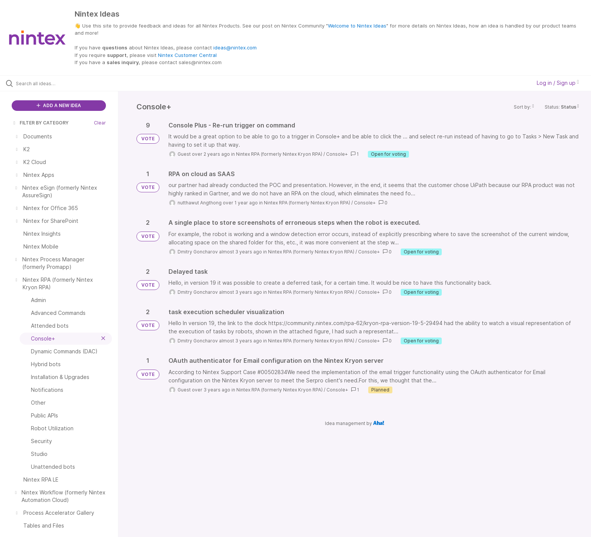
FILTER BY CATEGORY (40, 123)
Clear (100, 123)
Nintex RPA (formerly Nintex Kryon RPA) (279, 154)
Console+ (337, 154)
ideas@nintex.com (235, 47)
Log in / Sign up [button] (558, 83)
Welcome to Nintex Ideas (357, 26)
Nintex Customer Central (187, 55)
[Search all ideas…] (68, 83)
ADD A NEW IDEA (59, 105)
